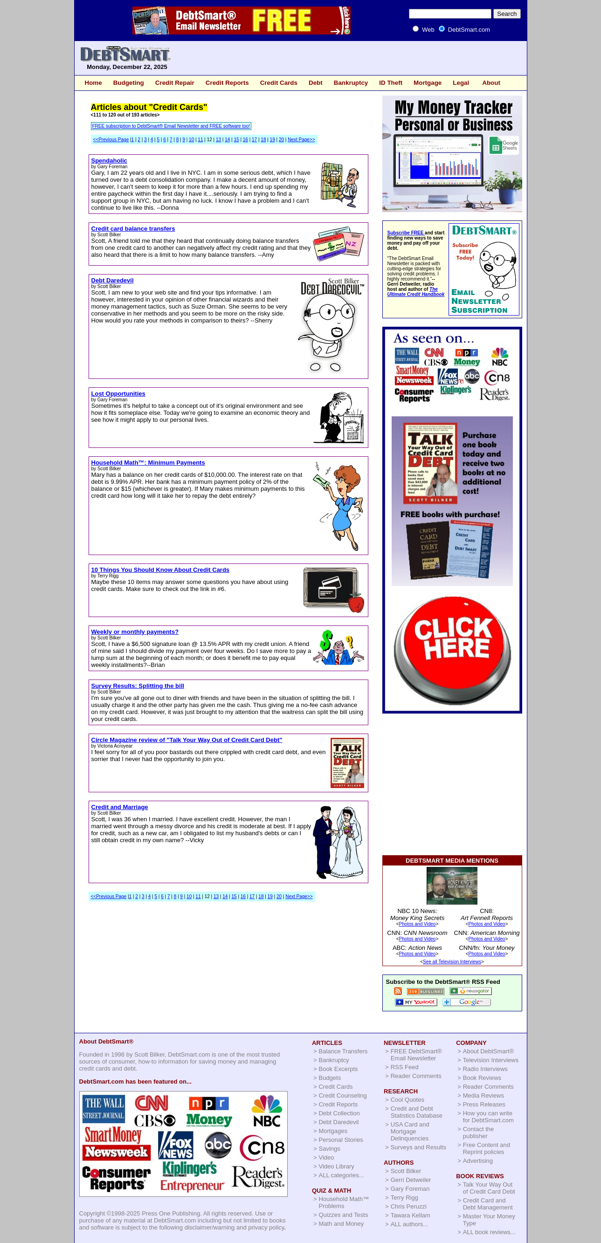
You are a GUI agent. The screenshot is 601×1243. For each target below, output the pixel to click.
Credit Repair (174, 82)
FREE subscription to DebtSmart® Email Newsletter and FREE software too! (171, 126)
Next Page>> (301, 139)
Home (93, 82)
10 (191, 139)
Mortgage (428, 82)
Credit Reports (227, 82)
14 (227, 139)
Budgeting (128, 82)
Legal (461, 82)
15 (236, 139)
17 (254, 139)
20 (281, 139)
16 (245, 139)
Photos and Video (417, 924)
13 (218, 139)
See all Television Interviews (452, 961)
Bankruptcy (351, 82)
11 (200, 139)
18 (263, 139)
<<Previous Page (111, 139)
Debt (316, 82)
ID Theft (390, 82)
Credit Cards (278, 82)
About (491, 82)
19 (272, 139)
